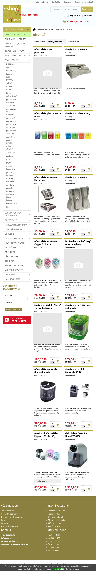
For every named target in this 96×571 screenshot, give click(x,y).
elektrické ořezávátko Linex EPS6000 (76, 435)
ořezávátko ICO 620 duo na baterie (77, 307)
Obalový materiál (55, 517)
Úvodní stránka (42, 29)
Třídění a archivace (56, 523)
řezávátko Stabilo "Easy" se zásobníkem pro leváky (47, 307)
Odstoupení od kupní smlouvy (13, 517)
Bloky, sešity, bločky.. (57, 520)
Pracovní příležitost (84, 2)
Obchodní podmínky (9, 514)
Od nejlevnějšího (55, 41)
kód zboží (9, 295)
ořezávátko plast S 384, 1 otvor (47, 115)
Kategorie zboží (17, 29)
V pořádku (59, 569)
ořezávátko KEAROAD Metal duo (45, 179)
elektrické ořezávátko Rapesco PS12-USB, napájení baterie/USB (46, 435)
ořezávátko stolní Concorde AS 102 (74, 371)
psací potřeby (56, 29)
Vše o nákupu (42, 2)
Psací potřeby (54, 526)
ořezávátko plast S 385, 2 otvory (78, 115)
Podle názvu (39, 41)
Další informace (72, 569)
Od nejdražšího (73, 41)
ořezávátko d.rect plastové (43, 51)
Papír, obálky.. (54, 514)
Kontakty (56, 2)
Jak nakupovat (7, 510)
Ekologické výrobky (56, 510)
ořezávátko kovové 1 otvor (76, 51)
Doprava (67, 2)
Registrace (75, 15)
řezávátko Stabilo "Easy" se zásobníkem (78, 243)
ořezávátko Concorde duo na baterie (45, 371)
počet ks (8, 302)
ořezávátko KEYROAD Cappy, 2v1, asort (45, 243)
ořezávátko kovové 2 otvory (76, 179)
